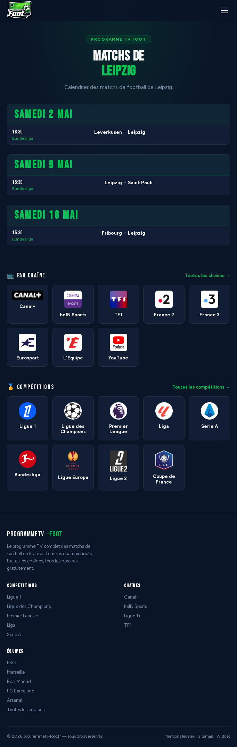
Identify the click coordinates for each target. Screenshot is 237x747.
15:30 (17, 182)
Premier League (22, 615)
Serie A (14, 634)
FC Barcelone (20, 690)
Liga (11, 625)
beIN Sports (135, 606)
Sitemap (205, 736)
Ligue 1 (14, 597)
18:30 (17, 132)
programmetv (35, 534)
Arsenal (14, 700)
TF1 (127, 625)
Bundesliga (22, 138)
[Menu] (224, 10)
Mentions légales (179, 736)
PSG (11, 662)
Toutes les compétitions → (201, 387)
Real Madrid (19, 681)
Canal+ (131, 597)
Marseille (16, 672)
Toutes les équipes (25, 709)
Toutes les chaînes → (207, 275)
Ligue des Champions (29, 606)
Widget (223, 736)
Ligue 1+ (132, 615)
